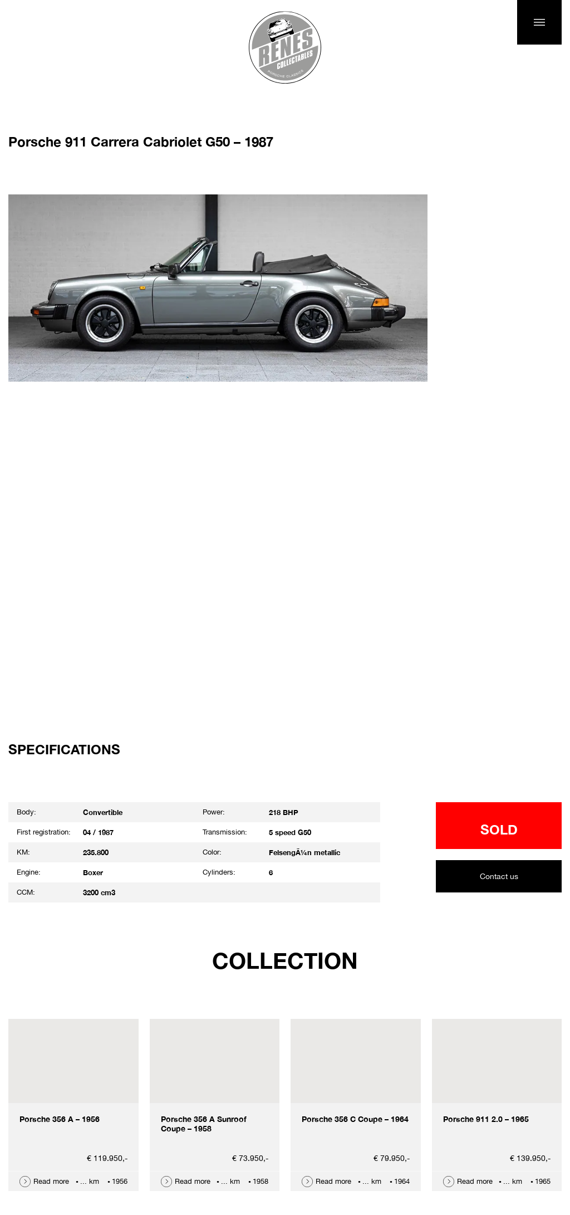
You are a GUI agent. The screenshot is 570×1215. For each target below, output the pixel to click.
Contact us (499, 876)
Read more (51, 1181)
